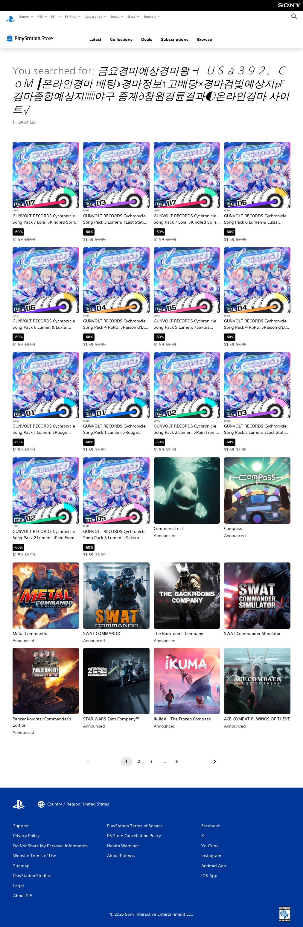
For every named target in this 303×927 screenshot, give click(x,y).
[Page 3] (152, 756)
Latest (95, 33)
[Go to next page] (215, 756)
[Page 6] (177, 756)
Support (149, 16)
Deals (146, 33)
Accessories (93, 16)
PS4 (54, 16)
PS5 (40, 16)
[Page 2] (139, 756)
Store (131, 16)
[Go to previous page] (88, 756)
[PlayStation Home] (10, 17)
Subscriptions (174, 33)
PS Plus (70, 16)
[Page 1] (127, 756)
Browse (204, 33)
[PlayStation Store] (31, 32)
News (115, 16)
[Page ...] (164, 756)
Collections (121, 33)
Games (24, 16)
